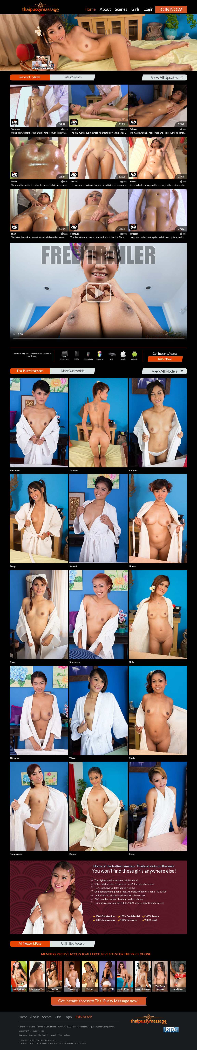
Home (23, 1017)
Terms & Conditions (47, 1026)
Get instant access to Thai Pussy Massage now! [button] (98, 1000)
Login (68, 1017)
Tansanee (15, 129)
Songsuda (74, 233)
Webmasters (63, 1035)
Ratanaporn (16, 854)
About (34, 1017)
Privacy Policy (37, 1030)
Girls (58, 1017)
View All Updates (164, 77)
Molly (132, 758)
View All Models (164, 371)
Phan (13, 233)
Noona (133, 181)
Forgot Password (27, 1026)
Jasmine (74, 129)
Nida (131, 662)
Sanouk (73, 181)
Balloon (133, 129)
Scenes (46, 1017)
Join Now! (165, 359)
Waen (72, 758)
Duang (72, 854)
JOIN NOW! (83, 1017)
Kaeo (131, 854)
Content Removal (47, 1035)
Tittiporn (134, 233)
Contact (32, 1035)
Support (23, 1035)
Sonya (14, 181)
